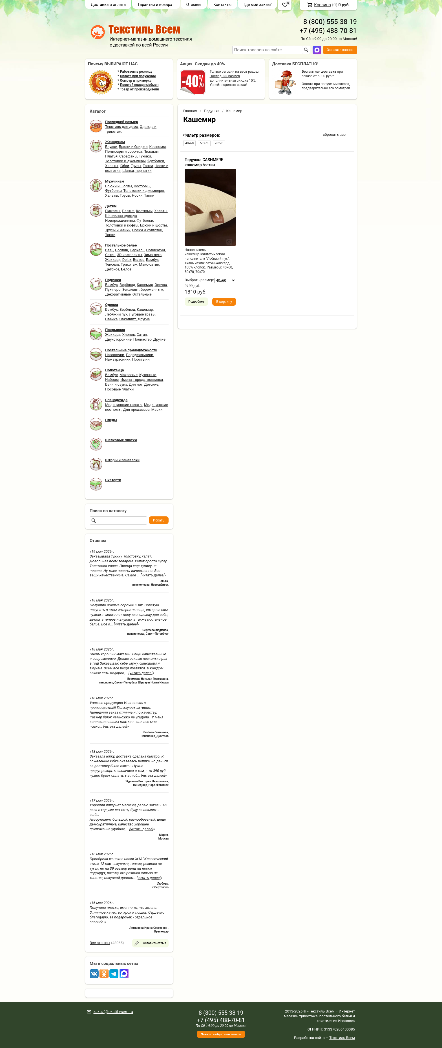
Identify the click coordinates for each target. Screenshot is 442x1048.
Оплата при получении (138, 76)
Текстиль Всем (342, 1038)
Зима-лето (153, 255)
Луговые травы (142, 314)
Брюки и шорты (118, 186)
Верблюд (127, 285)
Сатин (110, 255)
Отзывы (193, 4)
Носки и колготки (147, 230)
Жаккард (113, 259)
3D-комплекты (129, 255)
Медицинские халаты (123, 405)
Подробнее (196, 301)
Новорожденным (120, 220)
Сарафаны (128, 156)
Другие (144, 319)
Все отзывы (100, 943)
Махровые (129, 375)
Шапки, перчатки (137, 170)
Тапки (148, 166)
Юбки (124, 166)
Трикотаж (129, 264)
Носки (137, 195)
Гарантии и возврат (156, 4)
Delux (126, 259)
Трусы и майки (118, 230)
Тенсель (112, 264)
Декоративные (118, 294)
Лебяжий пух (116, 314)
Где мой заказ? (257, 4)
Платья (111, 156)
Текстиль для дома (121, 127)
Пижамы (151, 151)
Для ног (135, 384)
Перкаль (137, 250)
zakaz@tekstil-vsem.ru (113, 1011)
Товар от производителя (139, 89)
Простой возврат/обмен (139, 85)
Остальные (142, 294)
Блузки (111, 147)
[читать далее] (153, 575)
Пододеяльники (139, 355)
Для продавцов (136, 409)
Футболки (155, 161)
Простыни (141, 359)
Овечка (160, 285)
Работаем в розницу (136, 72)
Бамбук (152, 259)
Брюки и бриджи (133, 147)
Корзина (322, 4)
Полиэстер (142, 339)
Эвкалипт (130, 289)
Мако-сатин (149, 264)
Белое (126, 269)
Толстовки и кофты (121, 225)
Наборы (112, 380)
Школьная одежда (121, 216)
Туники (145, 156)
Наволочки (114, 355)
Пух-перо (113, 289)
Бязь (109, 250)
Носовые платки (119, 389)
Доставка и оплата (108, 4)
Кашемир (145, 285)
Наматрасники (118, 359)
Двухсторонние (118, 339)
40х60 (189, 143)
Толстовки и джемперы (125, 161)
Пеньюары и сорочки (123, 151)
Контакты (222, 4)
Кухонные (147, 375)
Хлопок (128, 334)
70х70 (219, 143)
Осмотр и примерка (135, 81)
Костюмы (157, 147)
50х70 (204, 143)
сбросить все (334, 134)
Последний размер (225, 76)
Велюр (138, 259)
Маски (157, 409)
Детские (151, 384)
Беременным (151, 289)
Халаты (111, 166)
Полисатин (155, 250)
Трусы (136, 166)
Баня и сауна (116, 384)
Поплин (121, 250)
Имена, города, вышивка (141, 380)
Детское (112, 269)
